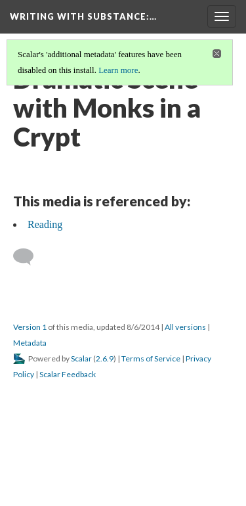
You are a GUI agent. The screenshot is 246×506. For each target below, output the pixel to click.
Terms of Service (150, 358)
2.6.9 (104, 358)
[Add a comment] (29, 256)
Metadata (30, 343)
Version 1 (30, 327)
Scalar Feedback (67, 374)
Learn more (118, 70)
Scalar (81, 358)
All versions (185, 327)
